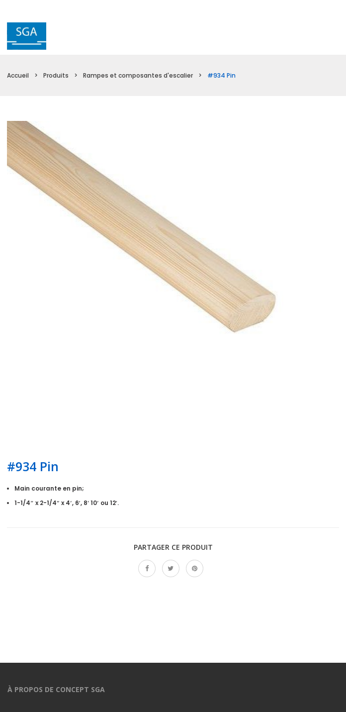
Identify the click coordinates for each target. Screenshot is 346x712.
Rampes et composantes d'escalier (138, 75)
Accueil (18, 75)
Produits (56, 75)
